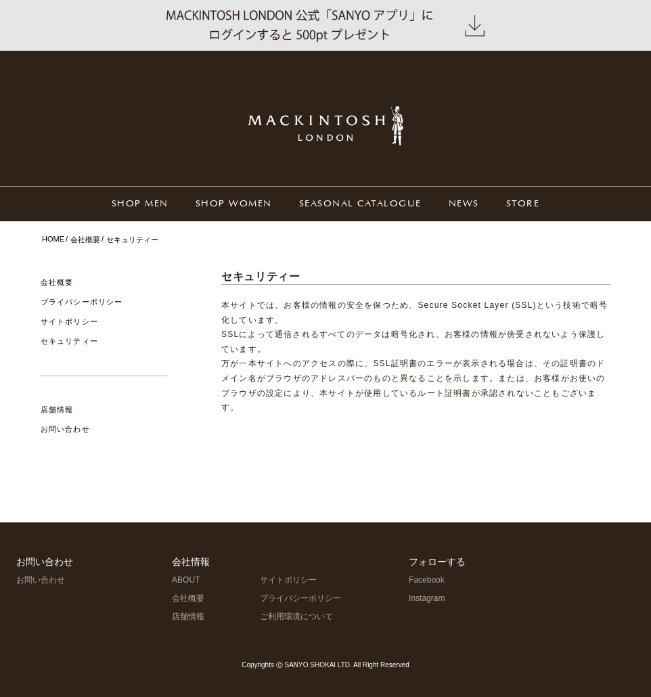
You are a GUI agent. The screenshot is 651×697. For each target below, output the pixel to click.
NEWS (464, 204)
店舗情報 (57, 409)
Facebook (427, 580)
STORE (523, 204)
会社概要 (85, 239)
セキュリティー (69, 341)
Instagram (427, 598)
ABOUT (186, 580)
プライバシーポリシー (81, 302)
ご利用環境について (296, 616)
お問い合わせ (65, 429)
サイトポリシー (69, 321)
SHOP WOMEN (234, 204)
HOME (53, 239)
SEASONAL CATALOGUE (360, 204)
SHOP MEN (140, 204)
